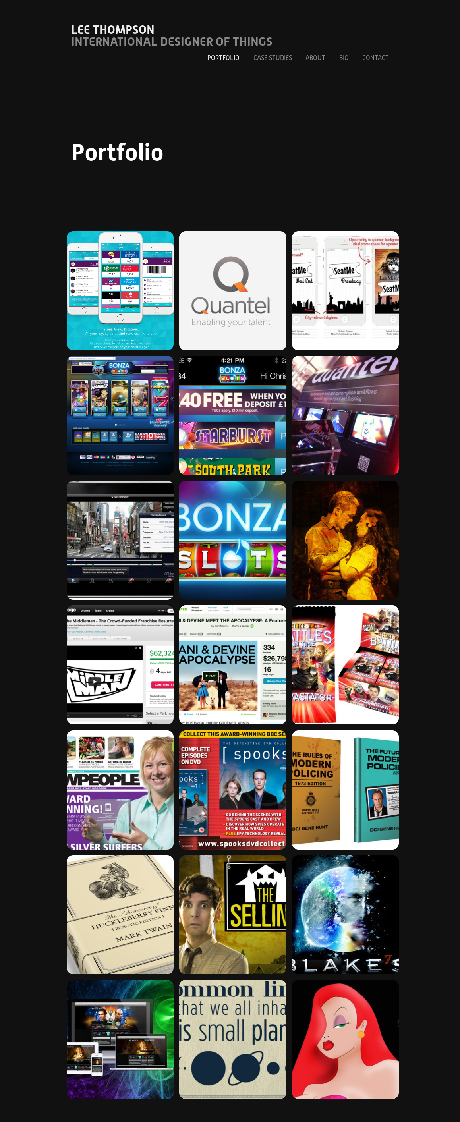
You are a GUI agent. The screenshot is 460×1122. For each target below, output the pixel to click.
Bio (344, 58)
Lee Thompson (113, 30)
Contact (375, 58)
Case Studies (272, 58)
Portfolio (223, 58)
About (315, 58)
